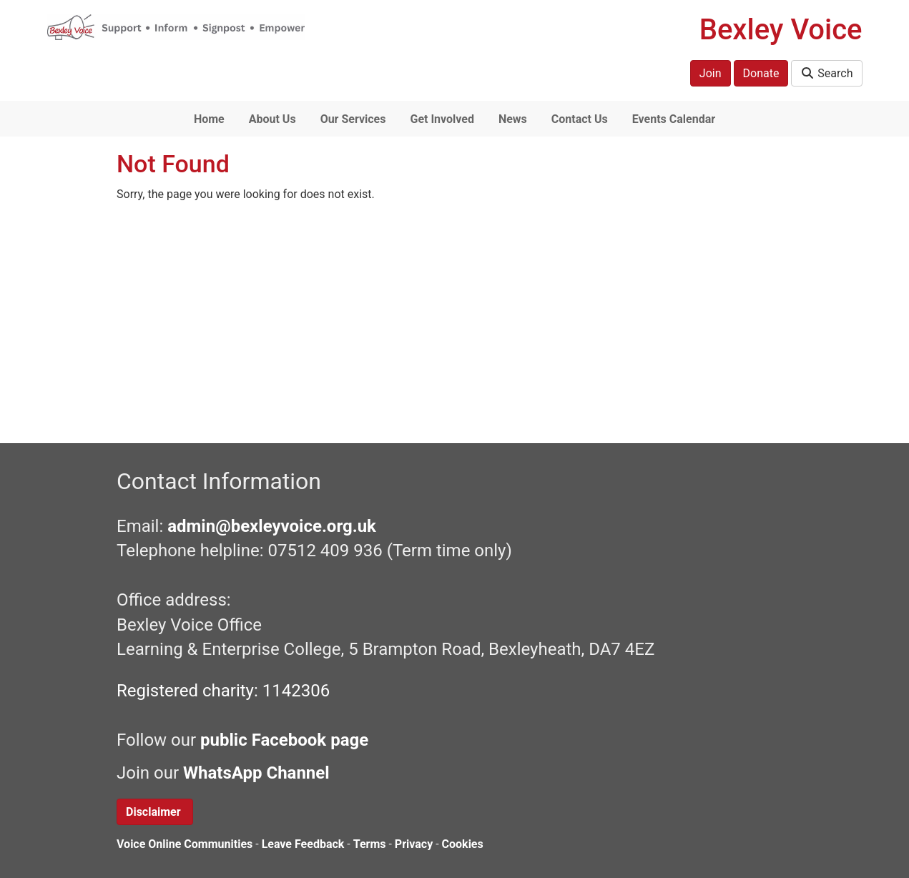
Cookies (462, 844)
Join (710, 73)
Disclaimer (155, 812)
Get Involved (441, 119)
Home (209, 119)
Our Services (353, 119)
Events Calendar (673, 119)
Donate (761, 73)
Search (826, 73)
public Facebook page (284, 740)
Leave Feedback (303, 844)
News (512, 119)
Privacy (414, 844)
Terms (369, 844)
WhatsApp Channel (258, 773)
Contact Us (579, 119)
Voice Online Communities (184, 844)
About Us (272, 119)
